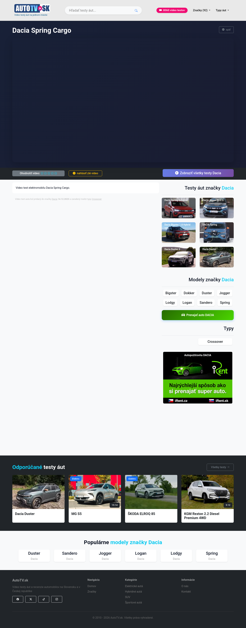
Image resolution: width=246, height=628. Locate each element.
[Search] (103, 10)
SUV (127, 597)
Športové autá (133, 602)
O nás (184, 586)
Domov (91, 586)
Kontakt (186, 591)
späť (226, 30)
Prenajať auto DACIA (197, 315)
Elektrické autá (134, 586)
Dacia (54, 199)
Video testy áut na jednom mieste (30, 15)
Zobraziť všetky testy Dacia (198, 173)
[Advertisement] (98, 211)
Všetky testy (220, 467)
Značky (91, 591)
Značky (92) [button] (200, 10)
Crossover (97, 199)
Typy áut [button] (221, 10)
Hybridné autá (133, 591)
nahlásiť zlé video (85, 173)
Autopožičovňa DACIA (197, 355)
